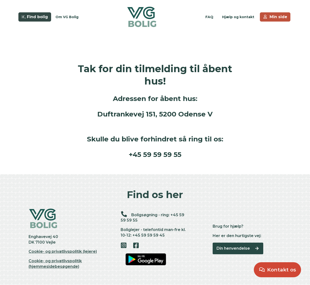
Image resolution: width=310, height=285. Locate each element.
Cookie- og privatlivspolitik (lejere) (63, 251)
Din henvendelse (238, 248)
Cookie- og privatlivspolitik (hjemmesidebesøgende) (55, 264)
